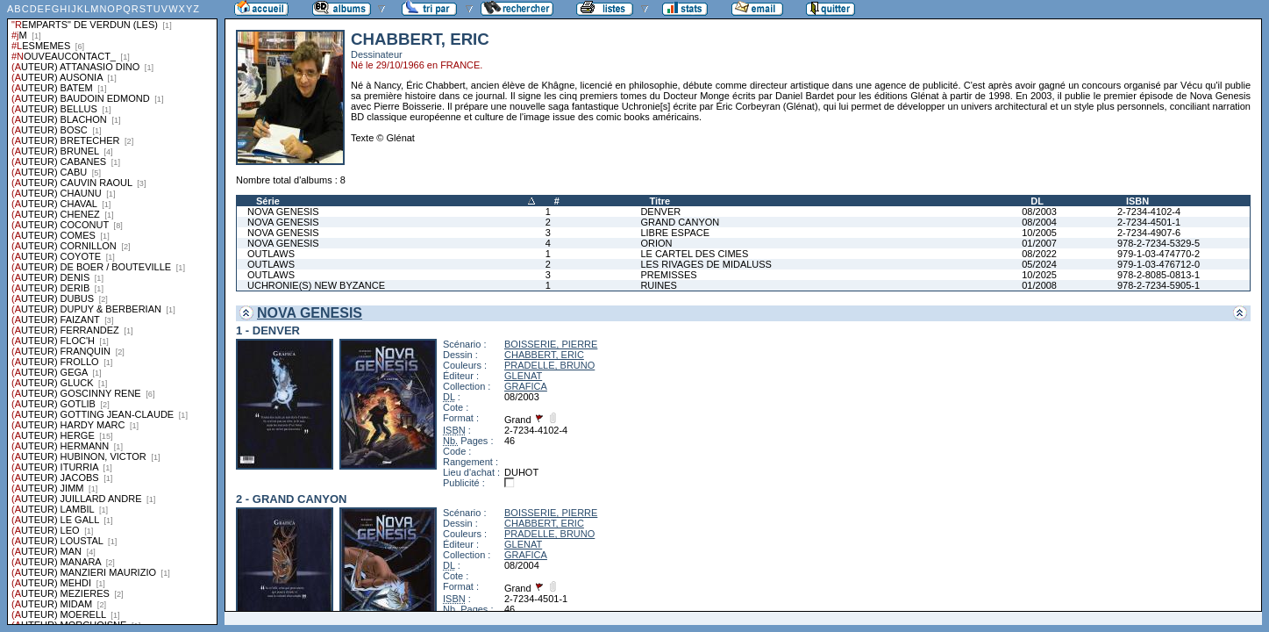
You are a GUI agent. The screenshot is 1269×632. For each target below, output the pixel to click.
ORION (656, 243)
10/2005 (1039, 232)
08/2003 (1039, 211)
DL (1037, 201)
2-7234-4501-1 (1148, 222)
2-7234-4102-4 (1148, 211)
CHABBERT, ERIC (544, 354)
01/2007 (1039, 243)
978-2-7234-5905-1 (1158, 285)
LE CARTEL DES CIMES (694, 253)
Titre (659, 201)
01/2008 (1039, 285)
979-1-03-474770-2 (1158, 253)
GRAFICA (525, 386)
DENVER (660, 211)
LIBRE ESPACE (674, 232)
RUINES (658, 285)
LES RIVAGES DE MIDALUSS (706, 264)
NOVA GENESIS (283, 211)
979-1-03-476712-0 (1158, 264)
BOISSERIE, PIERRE (550, 344)
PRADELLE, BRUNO (549, 365)
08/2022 (1039, 253)
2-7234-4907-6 (1148, 232)
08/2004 (1039, 222)
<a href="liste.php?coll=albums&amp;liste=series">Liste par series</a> (112, 312)
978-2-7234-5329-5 (1158, 243)
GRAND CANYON (679, 222)
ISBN (1137, 201)
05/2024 (1039, 264)
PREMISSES (668, 274)
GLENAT (523, 375)
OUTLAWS (271, 253)
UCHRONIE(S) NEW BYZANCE (316, 285)
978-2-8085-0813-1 (1158, 274)
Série (268, 201)
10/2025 (1039, 274)
